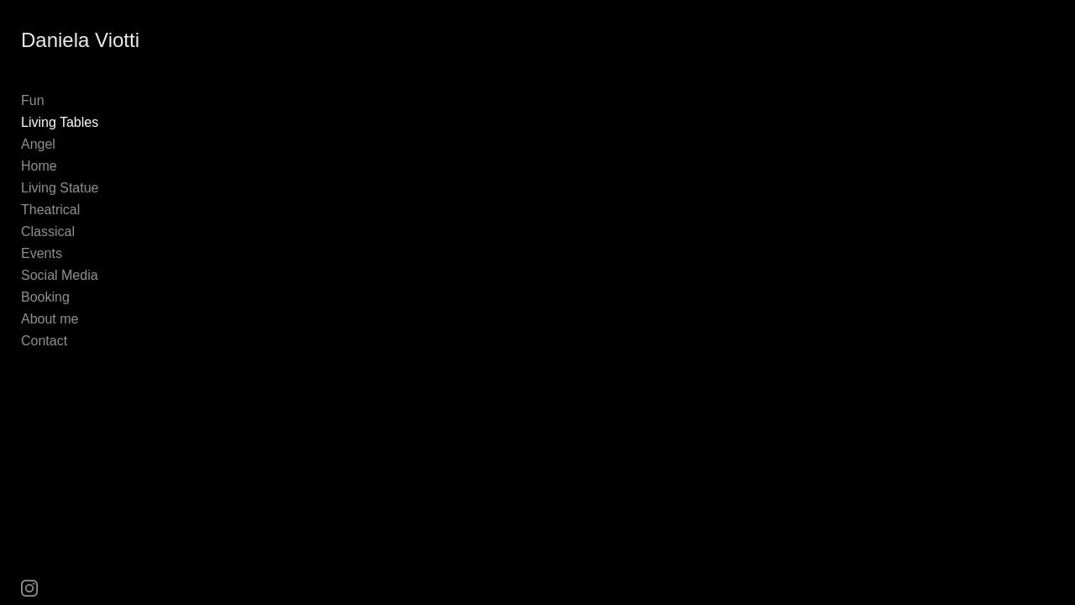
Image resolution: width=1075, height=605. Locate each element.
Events (41, 253)
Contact (44, 341)
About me (49, 319)
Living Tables (59, 122)
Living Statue (60, 188)
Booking (45, 297)
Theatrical (50, 210)
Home (39, 166)
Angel (38, 144)
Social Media (59, 275)
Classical (48, 231)
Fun (33, 100)
